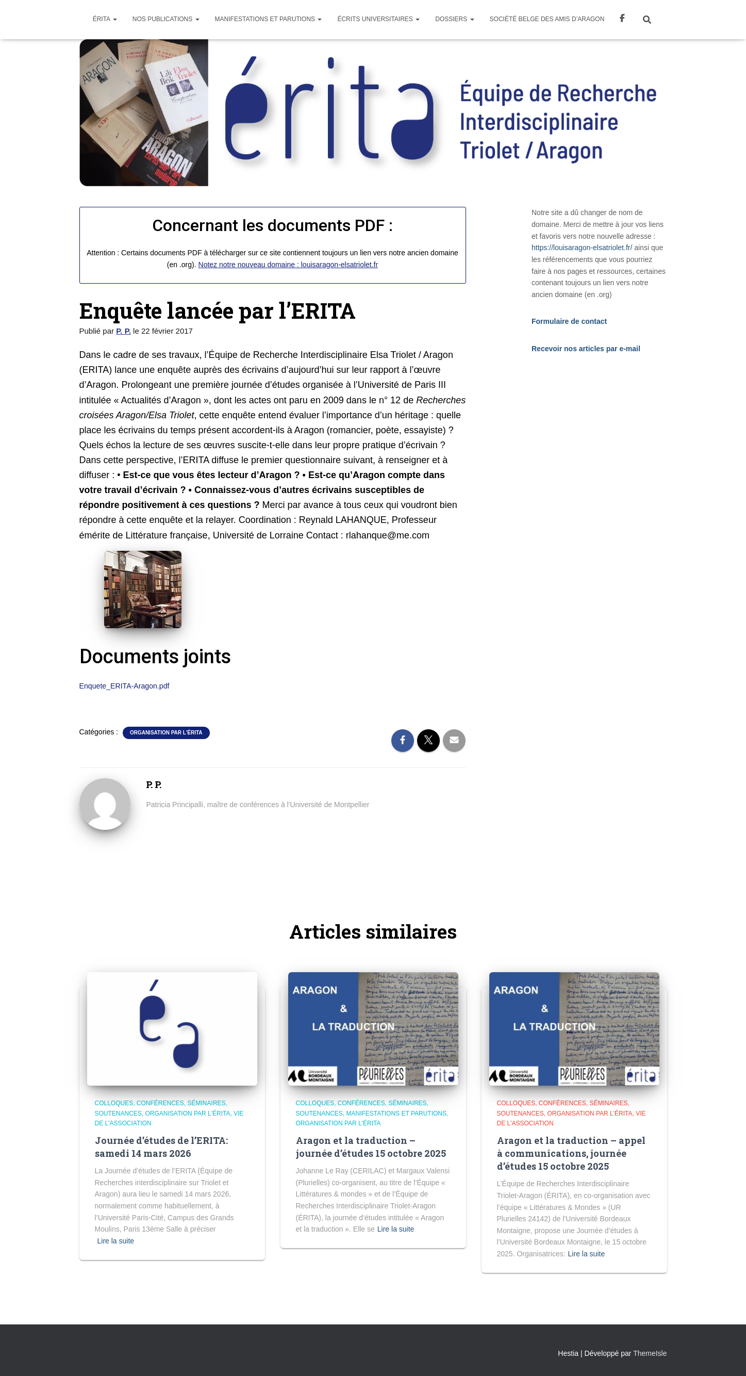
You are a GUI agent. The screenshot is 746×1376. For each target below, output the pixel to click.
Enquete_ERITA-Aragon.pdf (125, 686)
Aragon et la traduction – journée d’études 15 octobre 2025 (371, 1146)
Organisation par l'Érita (166, 732)
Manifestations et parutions (268, 19)
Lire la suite (116, 1241)
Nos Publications (166, 19)
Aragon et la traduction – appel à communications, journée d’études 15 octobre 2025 (571, 1153)
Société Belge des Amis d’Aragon (547, 19)
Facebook (622, 19)
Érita (105, 19)
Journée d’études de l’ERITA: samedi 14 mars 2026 (161, 1146)
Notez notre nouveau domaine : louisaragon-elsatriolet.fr (288, 264)
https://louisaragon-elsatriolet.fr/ (582, 247)
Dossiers (454, 19)
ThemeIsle (650, 1353)
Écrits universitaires (378, 19)
